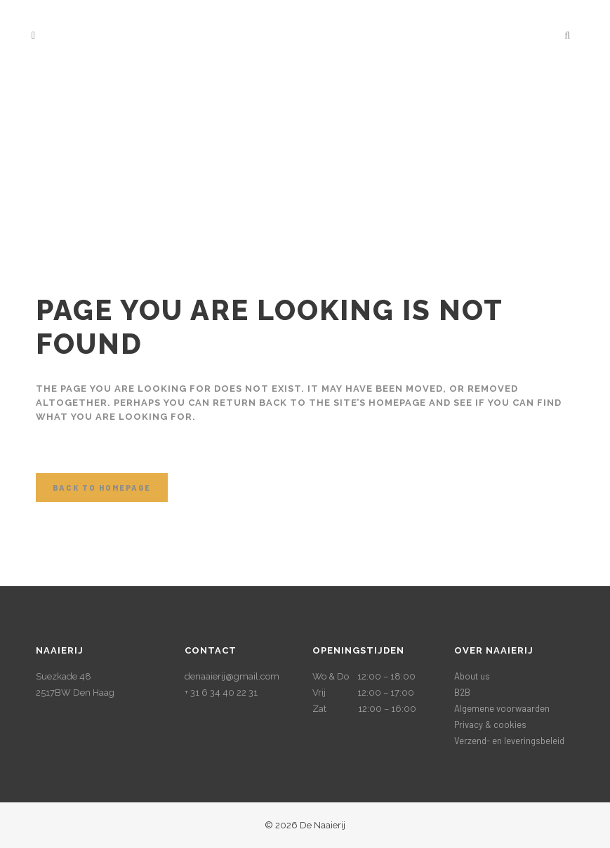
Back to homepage (102, 487)
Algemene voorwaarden (502, 708)
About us (472, 676)
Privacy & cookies (490, 724)
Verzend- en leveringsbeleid (509, 740)
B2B (462, 692)
